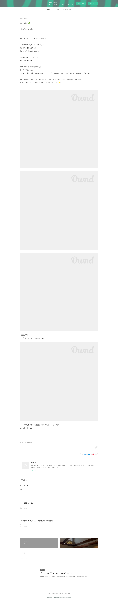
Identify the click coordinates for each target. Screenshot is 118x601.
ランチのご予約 (67, 9)
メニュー (56, 9)
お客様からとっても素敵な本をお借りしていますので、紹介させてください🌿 (40, 507)
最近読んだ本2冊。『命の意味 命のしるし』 (32, 524)
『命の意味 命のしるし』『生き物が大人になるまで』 (37, 521)
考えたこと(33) (23, 442)
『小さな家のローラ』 (27, 503)
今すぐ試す (81, 3)
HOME (48, 9)
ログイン (92, 3)
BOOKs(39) (29, 442)
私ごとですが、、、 (26, 485)
